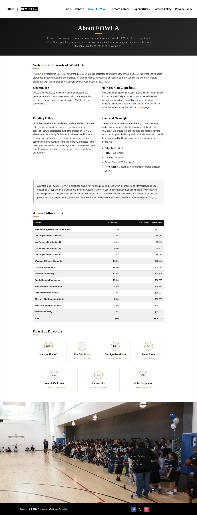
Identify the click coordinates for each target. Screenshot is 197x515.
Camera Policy (162, 9)
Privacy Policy (183, 9)
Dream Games (120, 9)
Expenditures (141, 9)
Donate (79, 9)
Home (67, 9)
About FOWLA (96, 9)
